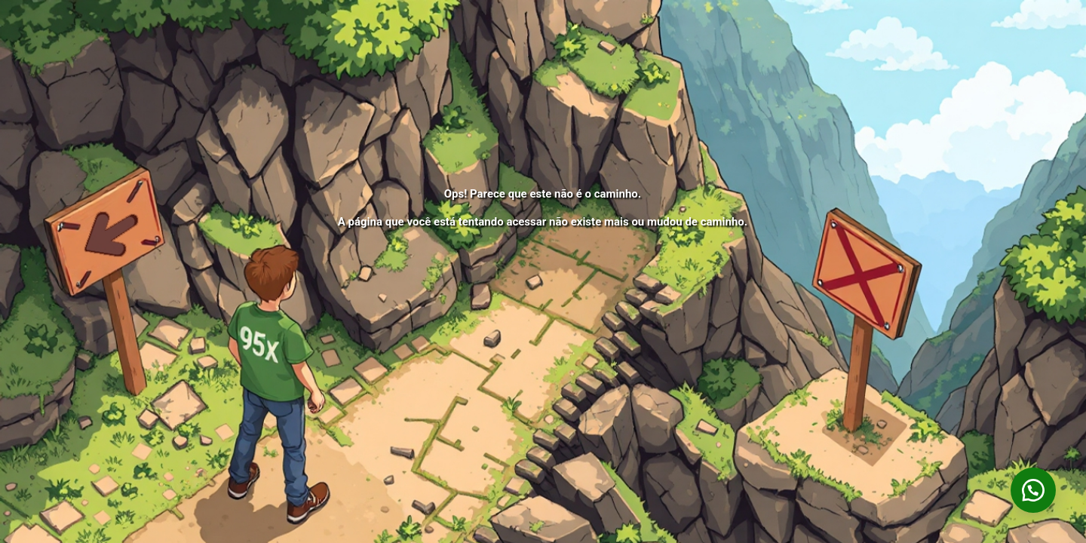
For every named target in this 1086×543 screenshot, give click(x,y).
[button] (1033, 490)
